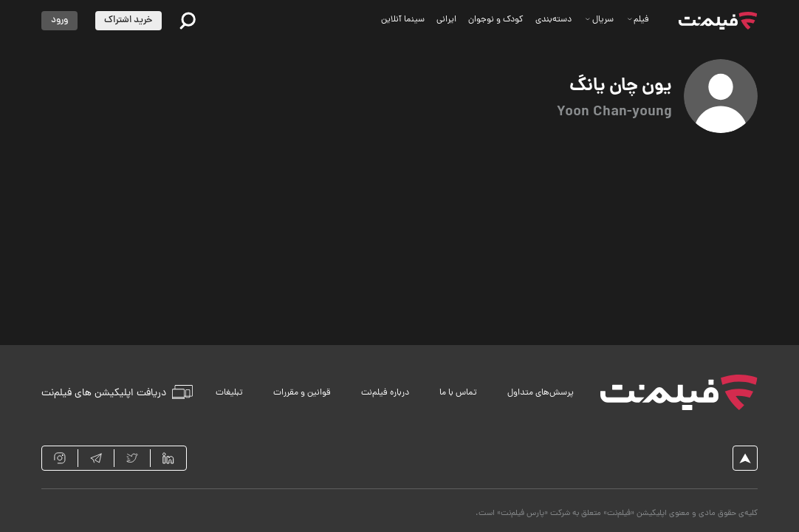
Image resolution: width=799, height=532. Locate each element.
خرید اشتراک (128, 20)
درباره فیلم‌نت (385, 393)
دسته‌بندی (553, 20)
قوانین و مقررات (302, 393)
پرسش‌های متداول (540, 393)
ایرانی (446, 20)
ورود (59, 20)
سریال (599, 20)
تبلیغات (229, 393)
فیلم (638, 20)
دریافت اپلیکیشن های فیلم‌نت (117, 392)
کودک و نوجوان (496, 20)
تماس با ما (458, 393)
